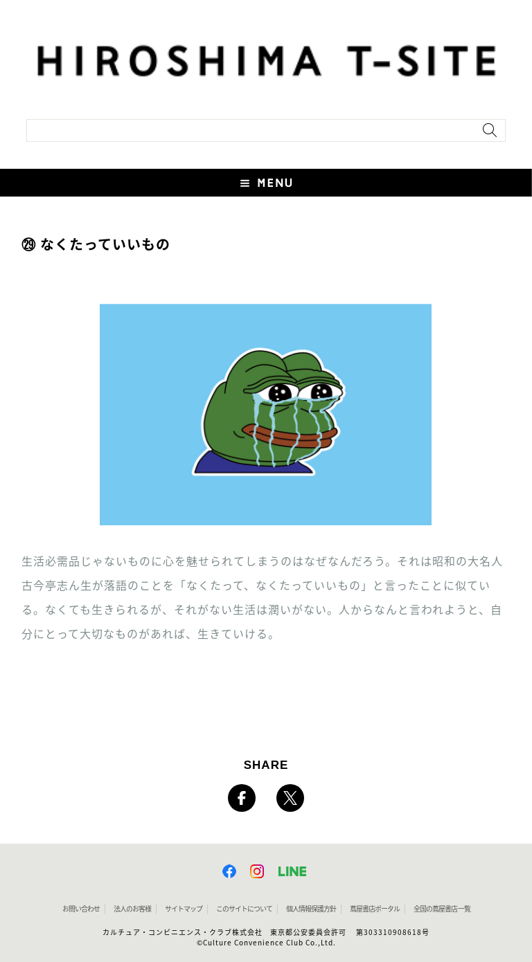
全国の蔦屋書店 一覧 (442, 908)
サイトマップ (183, 908)
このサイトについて (244, 908)
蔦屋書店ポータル (375, 908)
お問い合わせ (81, 908)
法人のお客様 (132, 908)
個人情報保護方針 (311, 908)
